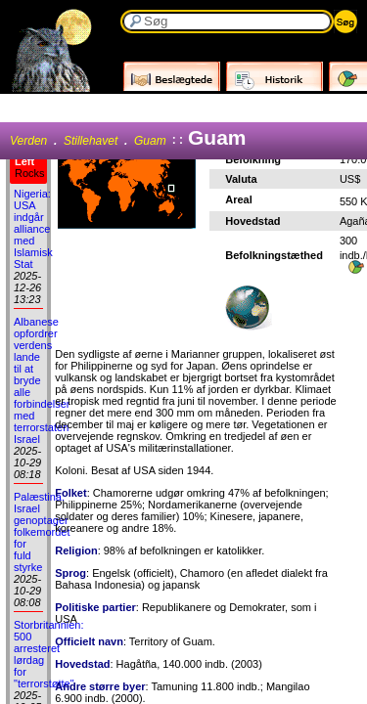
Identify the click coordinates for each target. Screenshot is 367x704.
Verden (28, 141)
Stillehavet (90, 141)
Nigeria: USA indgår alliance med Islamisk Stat (33, 229)
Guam (150, 141)
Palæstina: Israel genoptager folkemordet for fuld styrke (41, 532)
